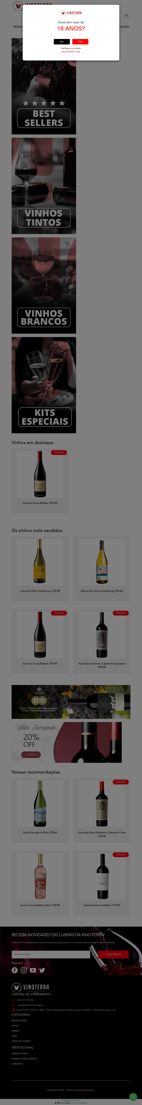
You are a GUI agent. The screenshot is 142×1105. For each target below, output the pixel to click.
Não (80, 29)
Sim (62, 29)
